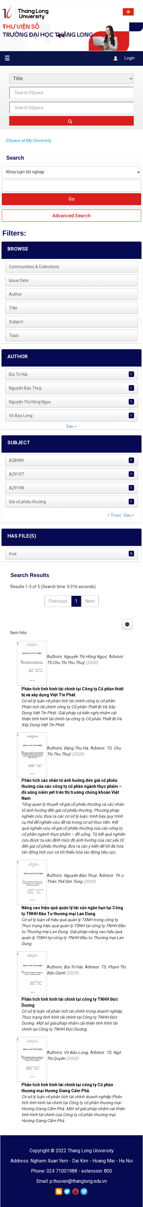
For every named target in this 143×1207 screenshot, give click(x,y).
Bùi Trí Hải (18, 374)
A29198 (16, 488)
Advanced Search (71, 216)
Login (126, 58)
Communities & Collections (34, 266)
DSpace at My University (28, 140)
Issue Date (19, 280)
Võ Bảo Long (20, 415)
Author (15, 294)
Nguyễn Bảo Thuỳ (25, 388)
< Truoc (114, 515)
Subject (16, 321)
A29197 (16, 474)
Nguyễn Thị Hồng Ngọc (30, 401)
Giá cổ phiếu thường (27, 501)
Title (13, 308)
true (13, 553)
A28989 (16, 460)
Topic (14, 335)
